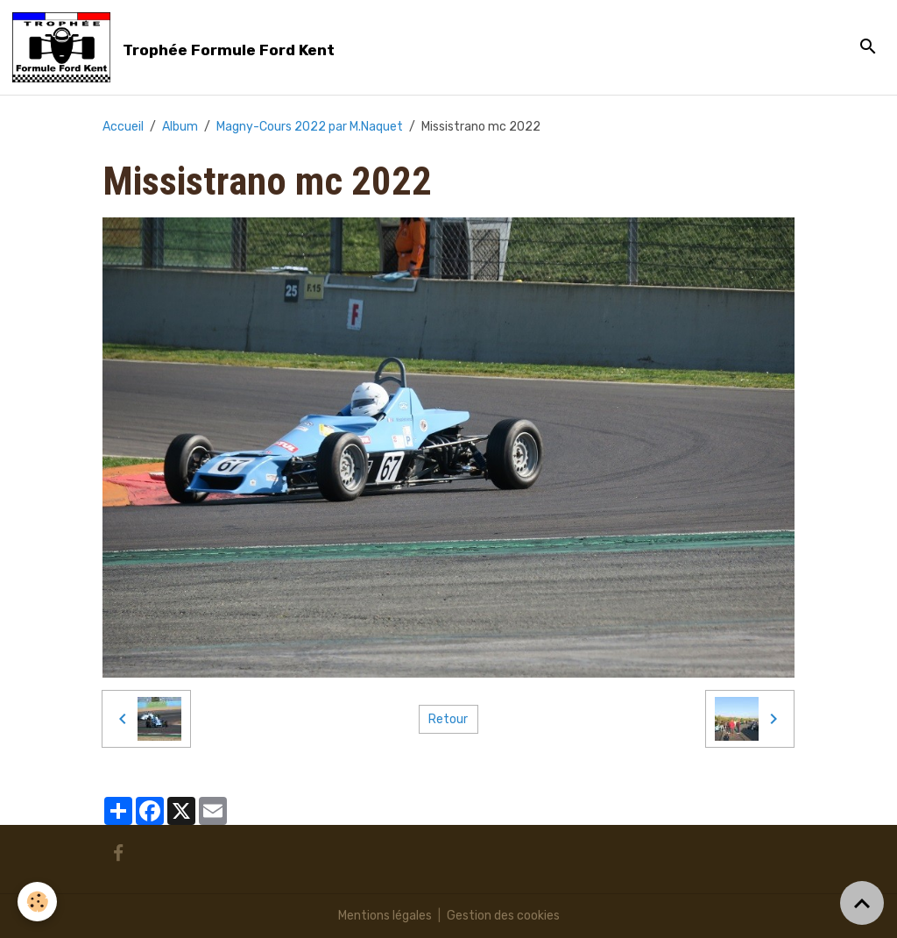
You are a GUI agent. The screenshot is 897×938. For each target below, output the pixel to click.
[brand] (176, 47)
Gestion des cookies (503, 915)
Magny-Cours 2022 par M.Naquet (309, 126)
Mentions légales (385, 915)
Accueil (123, 126)
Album (180, 126)
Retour (448, 719)
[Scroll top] (862, 903)
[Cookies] (37, 901)
